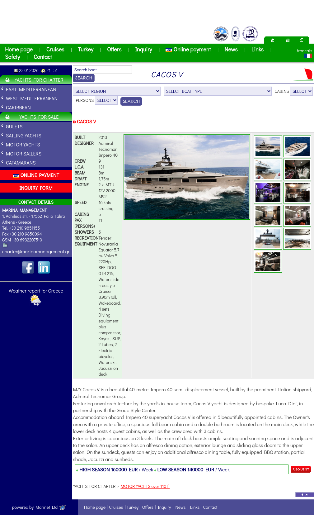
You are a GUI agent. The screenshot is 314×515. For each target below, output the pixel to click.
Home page (19, 49)
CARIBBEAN (18, 107)
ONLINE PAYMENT (36, 175)
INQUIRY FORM (36, 187)
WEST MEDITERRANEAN (32, 98)
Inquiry (143, 49)
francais (304, 51)
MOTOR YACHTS (23, 144)
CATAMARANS (21, 162)
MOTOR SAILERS (23, 153)
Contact (43, 56)
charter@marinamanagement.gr (36, 251)
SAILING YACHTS (23, 135)
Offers (114, 49)
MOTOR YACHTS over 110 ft (145, 486)
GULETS (14, 126)
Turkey (85, 49)
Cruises (55, 49)
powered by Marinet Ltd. (39, 507)
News (230, 49)
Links (257, 49)
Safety (12, 56)
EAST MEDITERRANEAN (31, 89)
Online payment (188, 49)
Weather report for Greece (36, 290)
